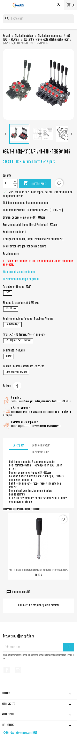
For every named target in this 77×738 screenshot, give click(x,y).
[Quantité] (8, 183)
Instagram (18, 670)
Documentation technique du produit (21, 279)
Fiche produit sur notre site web (19, 272)
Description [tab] (18, 445)
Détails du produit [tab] (40, 445)
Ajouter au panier (35, 183)
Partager (17, 386)
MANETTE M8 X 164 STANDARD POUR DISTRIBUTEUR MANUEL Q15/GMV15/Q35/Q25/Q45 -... (38, 570)
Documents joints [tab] (40, 452)
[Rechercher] (38, 18)
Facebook (6, 670)
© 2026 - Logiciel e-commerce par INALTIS (21, 732)
